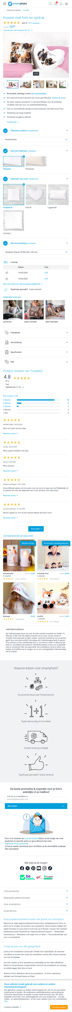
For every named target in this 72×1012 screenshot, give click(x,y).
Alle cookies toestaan (59, 1007)
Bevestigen (12, 806)
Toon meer (35, 529)
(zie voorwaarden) (38, 93)
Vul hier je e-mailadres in (17, 796)
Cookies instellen (12, 1007)
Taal (7, 384)
